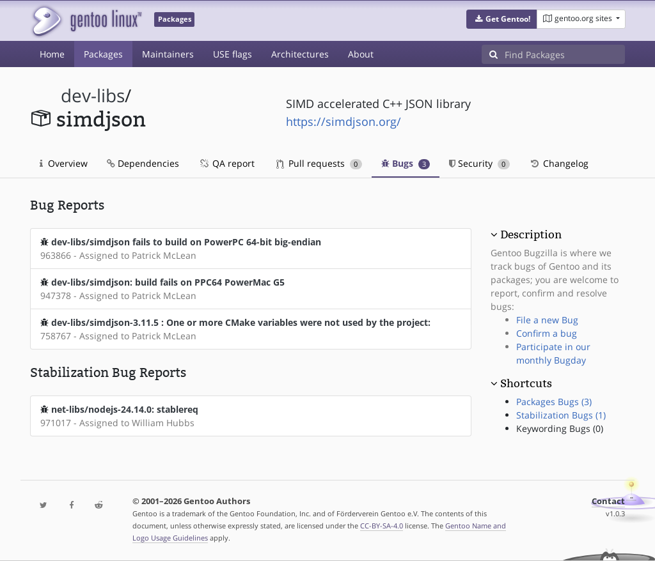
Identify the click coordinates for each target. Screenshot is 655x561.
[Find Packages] (565, 54)
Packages (103, 54)
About (361, 54)
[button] (501, 19)
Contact (608, 501)
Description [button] (531, 234)
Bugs (405, 163)
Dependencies (143, 163)
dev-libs (93, 95)
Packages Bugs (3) (554, 402)
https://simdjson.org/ (343, 121)
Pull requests (319, 163)
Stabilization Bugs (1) (561, 415)
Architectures (300, 54)
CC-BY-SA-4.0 (381, 525)
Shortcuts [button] (526, 383)
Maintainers (168, 54)
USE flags (232, 54)
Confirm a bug (546, 333)
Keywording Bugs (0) (559, 428)
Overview (64, 163)
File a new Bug (547, 320)
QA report (226, 163)
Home (52, 54)
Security (479, 163)
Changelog (558, 163)
